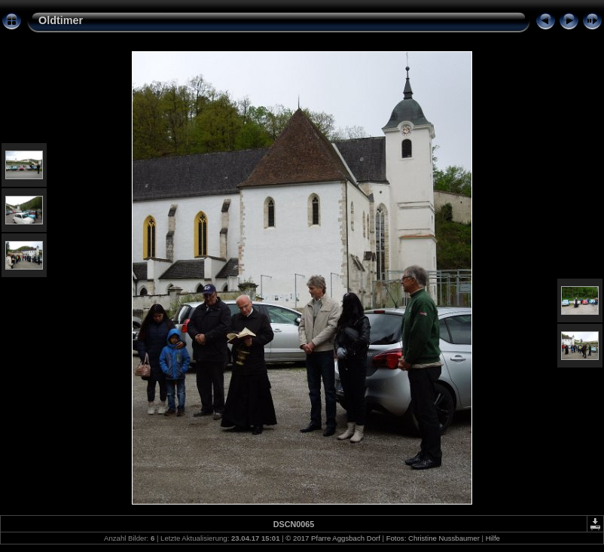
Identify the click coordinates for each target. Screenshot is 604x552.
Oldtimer (60, 20)
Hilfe (493, 538)
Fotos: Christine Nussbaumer (433, 538)
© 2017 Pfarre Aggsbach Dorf (332, 538)
